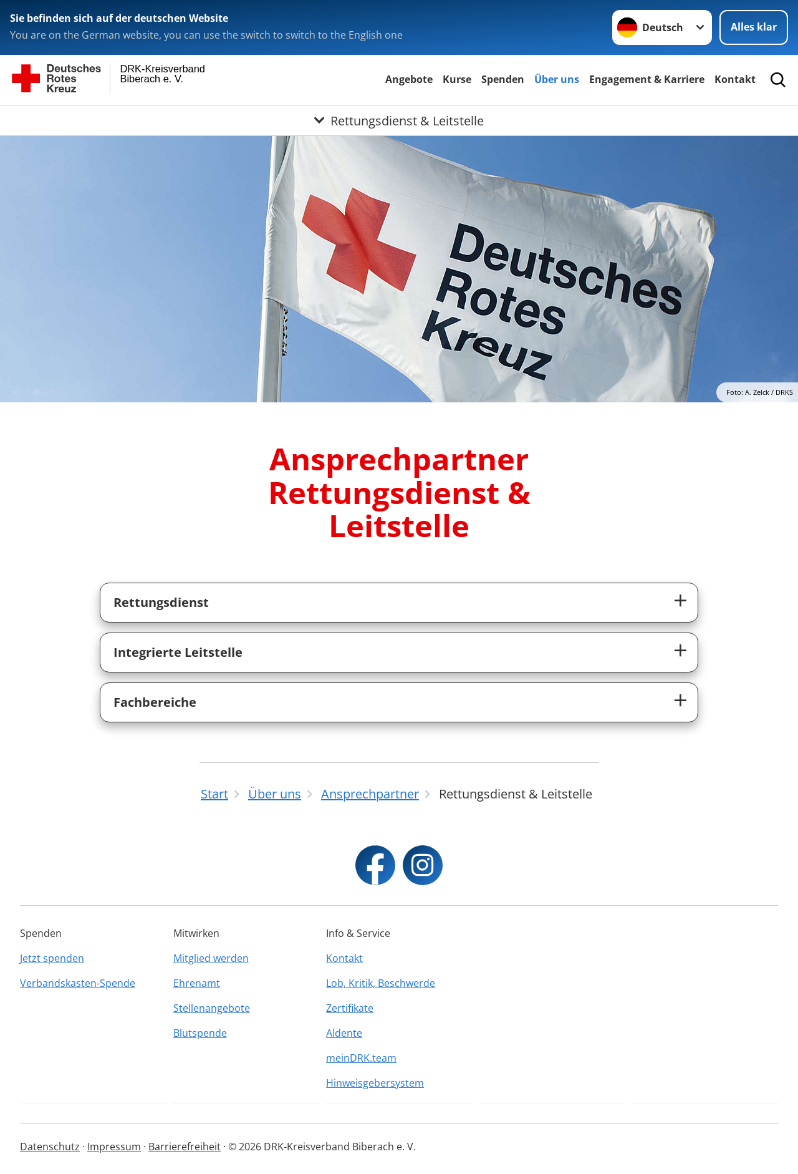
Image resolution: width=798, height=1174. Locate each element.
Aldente (344, 1033)
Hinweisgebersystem (375, 1083)
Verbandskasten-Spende (77, 983)
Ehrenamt (196, 983)
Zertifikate (349, 1008)
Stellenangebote (211, 1008)
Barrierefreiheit (184, 1146)
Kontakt (735, 79)
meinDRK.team (361, 1058)
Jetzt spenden (52, 958)
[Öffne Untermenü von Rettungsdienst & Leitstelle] (399, 120)
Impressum (114, 1146)
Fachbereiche (154, 702)
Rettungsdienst (161, 602)
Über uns (556, 79)
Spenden (502, 79)
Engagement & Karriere (646, 79)
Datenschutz (50, 1146)
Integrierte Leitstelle (178, 652)
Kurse (457, 79)
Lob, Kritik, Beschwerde (380, 983)
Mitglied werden (211, 958)
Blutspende (200, 1033)
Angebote (409, 79)
